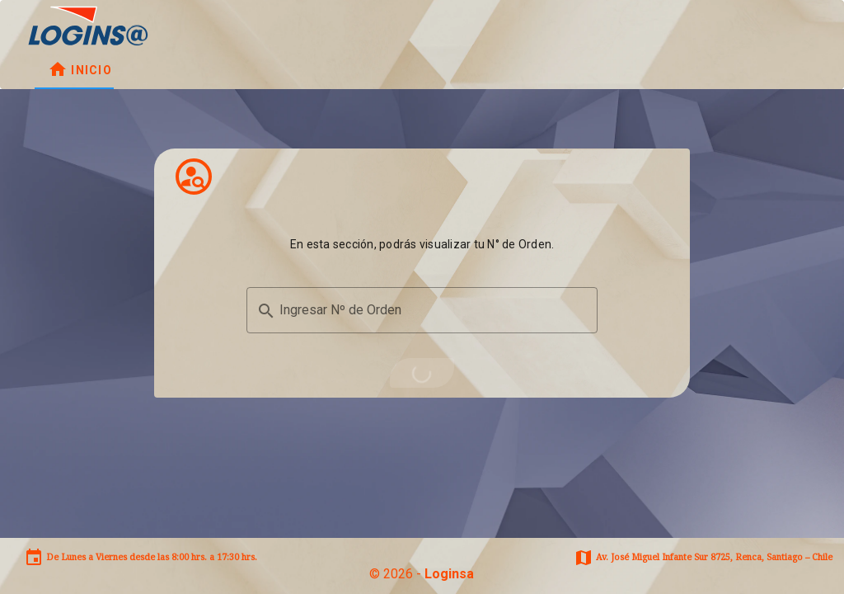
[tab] (80, 69)
